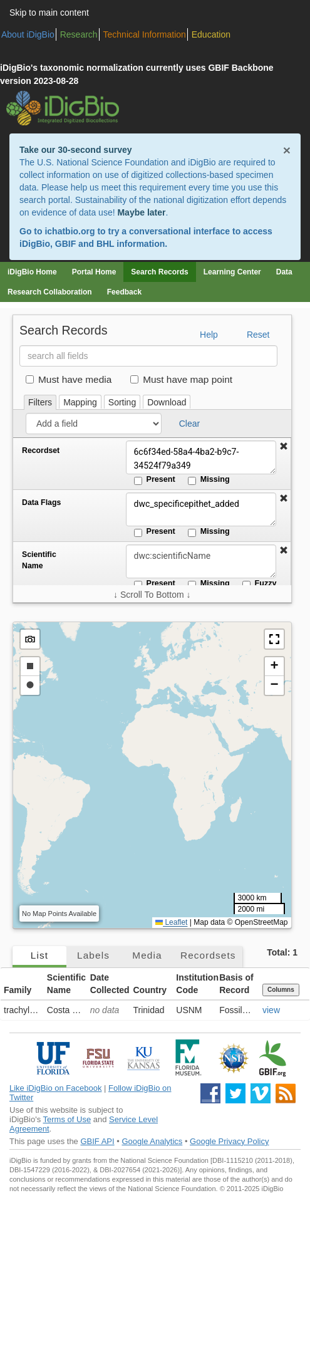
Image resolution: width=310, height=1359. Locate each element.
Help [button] (209, 335)
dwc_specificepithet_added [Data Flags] (201, 509)
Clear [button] (189, 424)
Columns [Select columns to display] (280, 989)
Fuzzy (259, 584)
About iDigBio (27, 34)
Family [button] (17, 990)
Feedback (124, 292)
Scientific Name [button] (66, 983)
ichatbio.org (69, 231)
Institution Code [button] (196, 983)
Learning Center (232, 272)
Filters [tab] (40, 402)
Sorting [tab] (122, 402)
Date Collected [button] (110, 983)
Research (79, 34)
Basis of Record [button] (236, 983)
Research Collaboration (50, 292)
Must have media (68, 379)
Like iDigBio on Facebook (55, 1088)
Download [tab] (166, 402)
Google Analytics (151, 1141)
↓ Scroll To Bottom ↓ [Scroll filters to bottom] (151, 595)
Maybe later (141, 212)
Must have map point (181, 379)
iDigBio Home (32, 272)
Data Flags (41, 502)
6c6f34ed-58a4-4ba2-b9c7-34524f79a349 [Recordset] (201, 457)
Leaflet (171, 922)
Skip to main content (49, 13)
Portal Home (94, 272)
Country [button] (150, 990)
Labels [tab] (93, 955)
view (271, 1010)
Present (154, 480)
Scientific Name (39, 560)
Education (211, 34)
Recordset (40, 450)
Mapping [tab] (80, 402)
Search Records (159, 272)
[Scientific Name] (201, 561)
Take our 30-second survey (75, 150)
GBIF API (97, 1141)
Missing (209, 480)
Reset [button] (258, 335)
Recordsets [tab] (208, 955)
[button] (283, 446)
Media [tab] (147, 955)
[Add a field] (94, 423)
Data (284, 272)
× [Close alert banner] (287, 150)
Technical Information (144, 34)
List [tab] (39, 955)
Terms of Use (67, 1119)
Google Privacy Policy (229, 1141)
